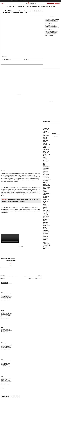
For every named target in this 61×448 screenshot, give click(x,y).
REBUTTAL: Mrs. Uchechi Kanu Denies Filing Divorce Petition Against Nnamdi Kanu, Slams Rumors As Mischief (46, 190)
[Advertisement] (21, 130)
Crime (46, 23)
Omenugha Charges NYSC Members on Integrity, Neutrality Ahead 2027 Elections (6, 329)
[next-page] (3, 387)
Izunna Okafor (3, 299)
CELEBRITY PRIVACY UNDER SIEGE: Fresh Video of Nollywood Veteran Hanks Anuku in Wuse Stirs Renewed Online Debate (6, 379)
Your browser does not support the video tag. (10, 238)
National (44, 147)
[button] (3, 3)
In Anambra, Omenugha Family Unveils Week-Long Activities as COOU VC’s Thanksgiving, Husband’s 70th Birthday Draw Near (6, 345)
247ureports (3, 316)
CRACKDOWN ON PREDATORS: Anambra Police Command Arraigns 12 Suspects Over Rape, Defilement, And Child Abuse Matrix (52, 26)
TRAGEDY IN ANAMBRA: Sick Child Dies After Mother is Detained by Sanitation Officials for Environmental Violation (46, 173)
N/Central (47, 35)
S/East (44, 182)
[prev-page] (1, 387)
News (58, 12)
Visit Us (54, 133)
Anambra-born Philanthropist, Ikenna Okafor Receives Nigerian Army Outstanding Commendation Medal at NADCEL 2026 (6, 362)
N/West (2, 309)
